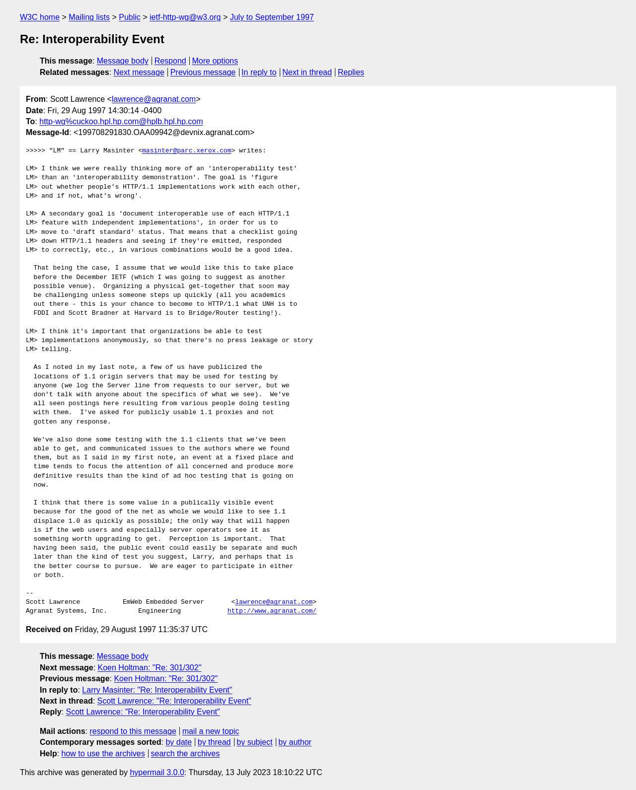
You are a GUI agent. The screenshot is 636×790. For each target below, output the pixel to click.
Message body (123, 61)
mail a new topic (210, 731)
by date (178, 742)
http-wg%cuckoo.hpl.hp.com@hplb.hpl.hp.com (121, 121)
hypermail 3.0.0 (157, 772)
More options (215, 61)
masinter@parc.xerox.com (186, 150)
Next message (139, 72)
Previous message (203, 72)
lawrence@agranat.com (154, 99)
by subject (254, 742)
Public (130, 17)
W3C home (40, 17)
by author (295, 742)
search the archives (185, 753)
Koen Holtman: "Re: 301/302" (150, 667)
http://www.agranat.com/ (272, 611)
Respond (170, 61)
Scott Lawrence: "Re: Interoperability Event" (174, 701)
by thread (214, 742)
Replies (351, 72)
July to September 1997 (272, 17)
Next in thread (307, 72)
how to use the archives (103, 753)
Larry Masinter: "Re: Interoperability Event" (157, 690)
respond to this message (132, 731)
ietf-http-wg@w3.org (185, 17)
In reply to (258, 72)
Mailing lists (89, 17)
